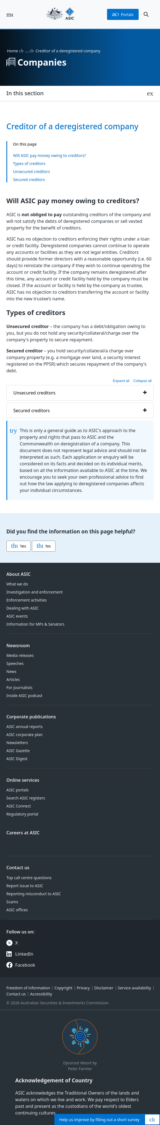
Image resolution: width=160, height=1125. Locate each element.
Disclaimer (103, 987)
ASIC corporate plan (24, 734)
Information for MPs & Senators (35, 624)
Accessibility (41, 994)
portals (123, 14)
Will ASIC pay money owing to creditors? (49, 155)
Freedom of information (28, 987)
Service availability (134, 987)
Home (12, 50)
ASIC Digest (16, 758)
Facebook (25, 965)
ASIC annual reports (24, 726)
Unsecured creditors (31, 171)
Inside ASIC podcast (24, 695)
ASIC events (17, 616)
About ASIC (18, 574)
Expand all (121, 380)
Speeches (15, 663)
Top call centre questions (29, 877)
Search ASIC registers (25, 798)
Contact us (17, 868)
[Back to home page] (60, 14)
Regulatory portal (22, 814)
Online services (22, 780)
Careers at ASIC (23, 833)
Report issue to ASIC (24, 885)
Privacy (83, 987)
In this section (25, 93)
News (11, 671)
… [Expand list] (26, 50)
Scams (12, 901)
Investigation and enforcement (34, 592)
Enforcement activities (26, 600)
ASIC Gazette (18, 750)
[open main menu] (9, 14)
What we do (17, 584)
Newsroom (18, 646)
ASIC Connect (18, 806)
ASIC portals (17, 790)
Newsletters (17, 742)
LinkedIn (24, 954)
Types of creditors (29, 163)
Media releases (20, 655)
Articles (13, 679)
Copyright (63, 987)
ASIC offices (17, 909)
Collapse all (142, 380)
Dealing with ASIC (22, 608)
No (44, 546)
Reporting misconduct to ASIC (33, 893)
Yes (18, 546)
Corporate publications (31, 717)
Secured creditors (29, 179)
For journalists (19, 687)
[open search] (146, 14)
